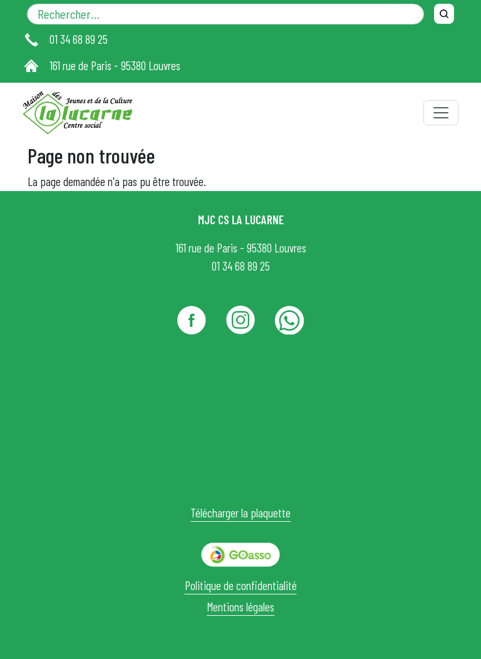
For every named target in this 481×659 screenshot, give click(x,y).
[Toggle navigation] (440, 112)
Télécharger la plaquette (240, 513)
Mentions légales (240, 606)
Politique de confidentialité (241, 585)
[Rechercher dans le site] (225, 14)
